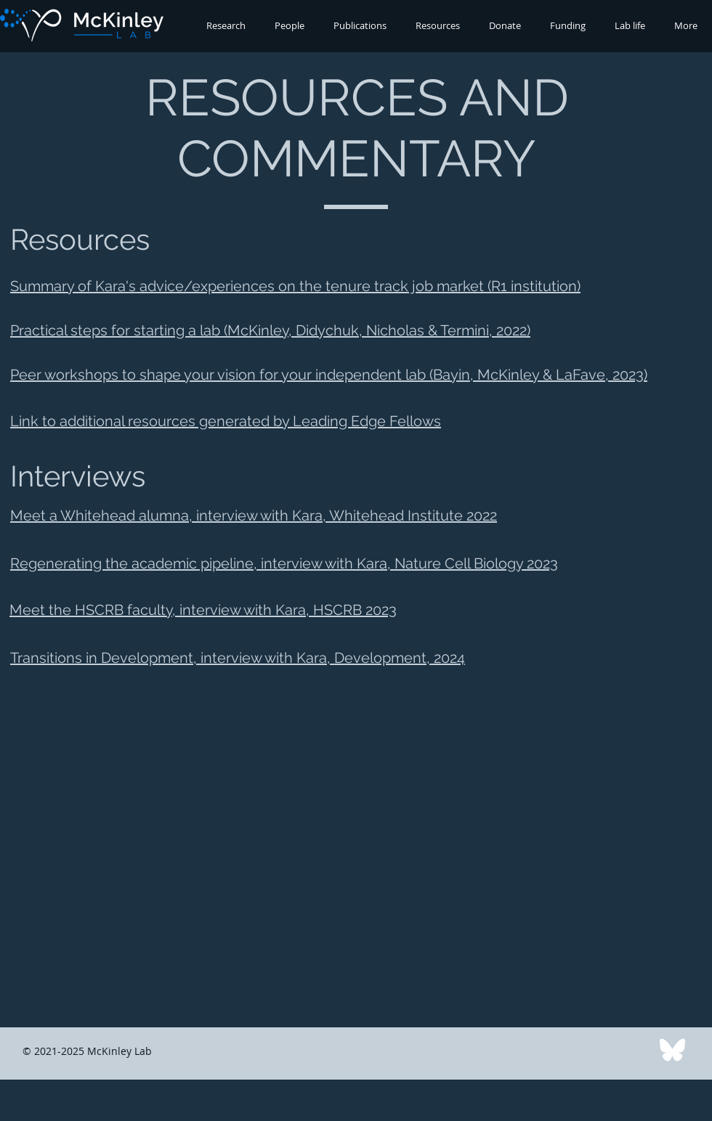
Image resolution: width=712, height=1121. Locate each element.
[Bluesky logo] (672, 1051)
